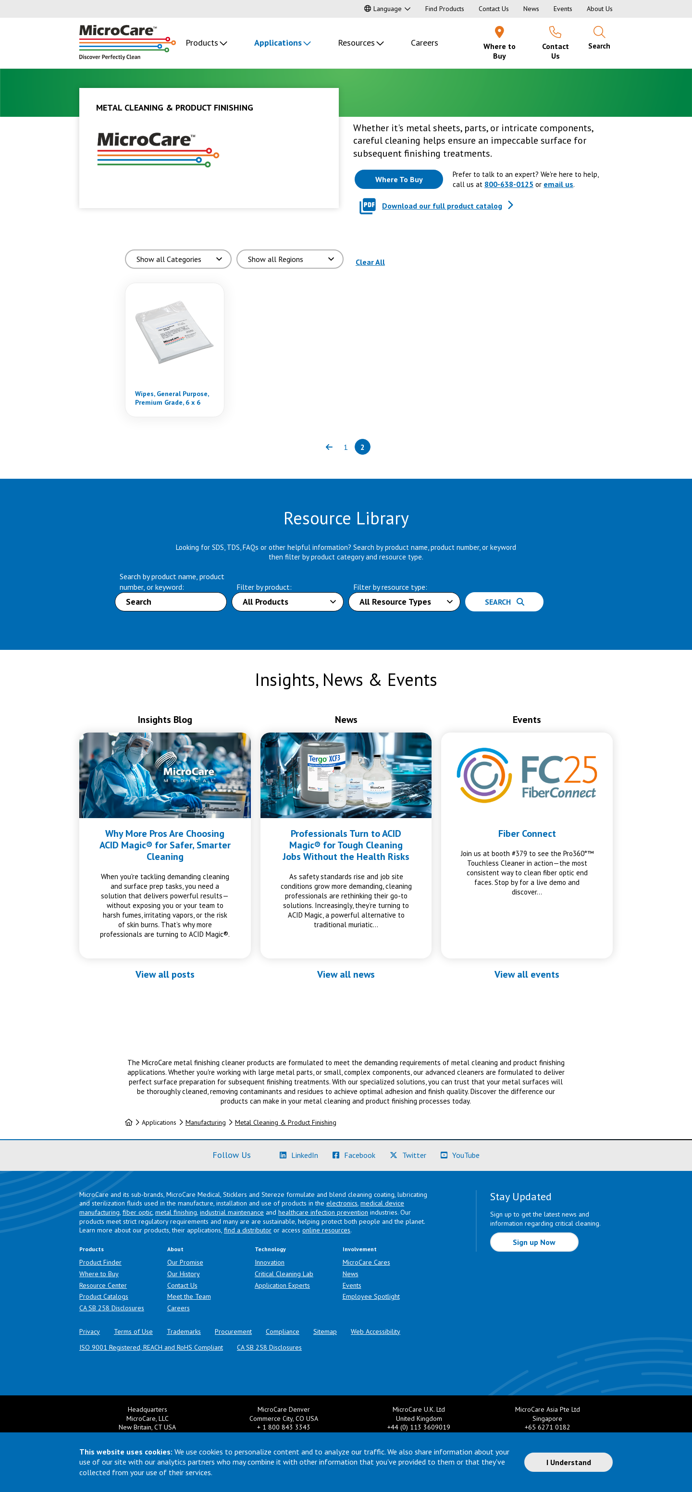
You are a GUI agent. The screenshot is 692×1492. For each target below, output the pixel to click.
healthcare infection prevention (323, 1212)
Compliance (282, 1331)
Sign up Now (534, 1242)
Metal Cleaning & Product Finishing (285, 1122)
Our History (183, 1273)
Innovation (269, 1262)
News (531, 8)
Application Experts (282, 1285)
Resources (356, 42)
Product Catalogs (103, 1296)
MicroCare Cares (366, 1262)
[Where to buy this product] (399, 179)
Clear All (370, 262)
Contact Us (494, 8)
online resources (326, 1230)
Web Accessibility (375, 1331)
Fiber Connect (527, 833)
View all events (526, 974)
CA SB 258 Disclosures (111, 1308)
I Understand (568, 1462)
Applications (278, 42)
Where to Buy (99, 1273)
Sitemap (325, 1331)
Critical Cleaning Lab (284, 1273)
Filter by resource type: (390, 587)
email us (558, 184)
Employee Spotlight (371, 1296)
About (175, 1249)
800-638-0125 (508, 184)
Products (201, 42)
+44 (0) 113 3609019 (418, 1427)
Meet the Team (189, 1296)
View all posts (165, 974)
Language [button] (383, 8)
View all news (346, 974)
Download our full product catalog (442, 206)
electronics (342, 1203)
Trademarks (184, 1331)
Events (563, 8)
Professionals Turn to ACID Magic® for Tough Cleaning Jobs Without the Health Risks (346, 845)
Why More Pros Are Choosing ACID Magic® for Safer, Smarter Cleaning (165, 845)
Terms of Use (133, 1331)
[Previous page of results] (329, 447)
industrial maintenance (232, 1212)
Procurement (233, 1331)
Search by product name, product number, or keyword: (172, 581)
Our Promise (185, 1262)
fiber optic (137, 1212)
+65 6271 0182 (547, 1427)
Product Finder (100, 1262)
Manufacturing (205, 1122)
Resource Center (103, 1285)
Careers (424, 42)
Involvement (360, 1249)
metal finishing (176, 1212)
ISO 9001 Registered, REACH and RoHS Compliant (151, 1347)
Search (504, 602)
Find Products (444, 8)
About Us (600, 8)
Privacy (89, 1331)
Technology (270, 1249)
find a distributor (248, 1230)
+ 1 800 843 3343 (283, 1427)
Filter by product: (264, 587)
